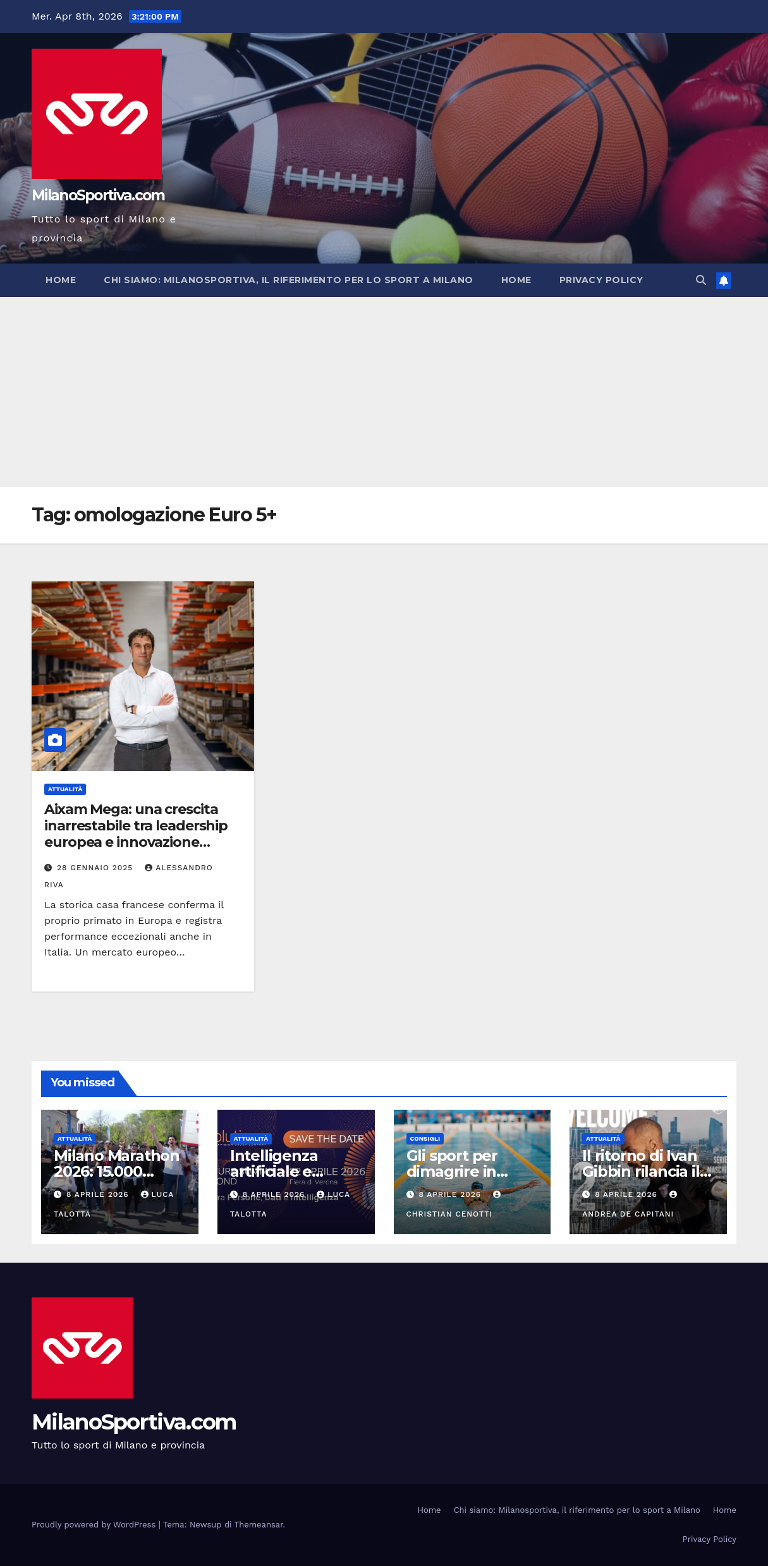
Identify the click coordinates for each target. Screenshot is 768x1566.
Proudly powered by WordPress (95, 1524)
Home (61, 280)
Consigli (425, 1138)
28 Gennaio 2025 (96, 867)
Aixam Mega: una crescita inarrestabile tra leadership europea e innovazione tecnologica (136, 834)
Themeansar (259, 1524)
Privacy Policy (601, 280)
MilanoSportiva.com (98, 195)
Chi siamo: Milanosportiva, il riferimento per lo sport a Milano (288, 280)
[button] (701, 280)
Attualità (65, 789)
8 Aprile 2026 (99, 1194)
